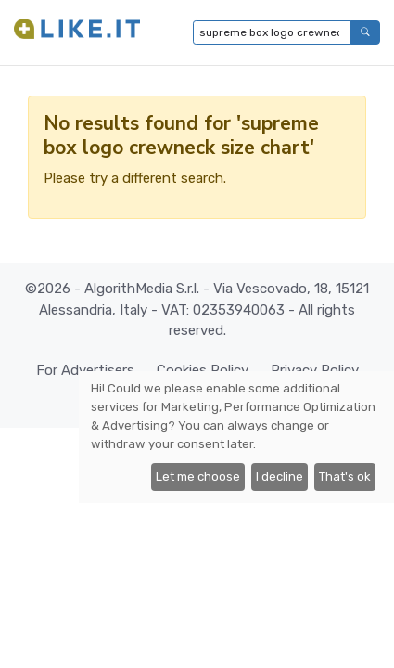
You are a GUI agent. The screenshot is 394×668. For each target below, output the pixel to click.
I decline (279, 476)
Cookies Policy (202, 370)
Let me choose (198, 476)
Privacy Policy (315, 370)
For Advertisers (85, 370)
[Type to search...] (272, 32)
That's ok (345, 476)
